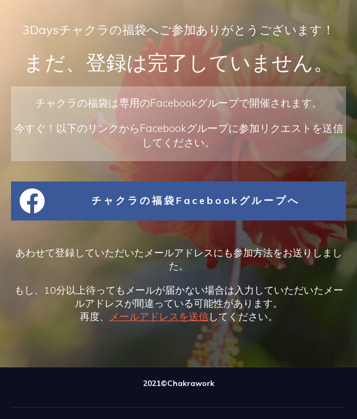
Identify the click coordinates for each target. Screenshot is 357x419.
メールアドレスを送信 (158, 316)
